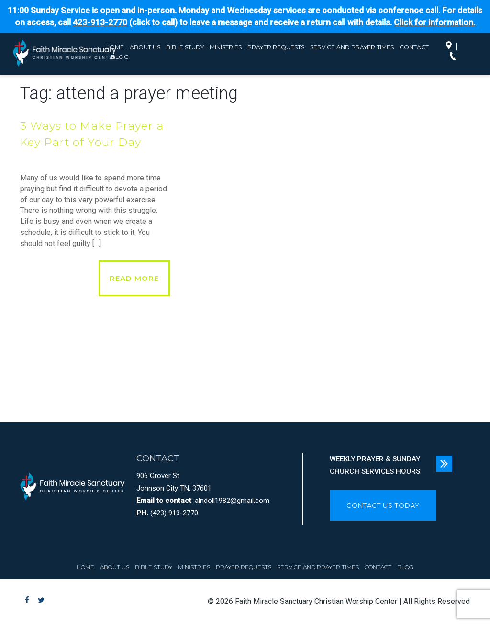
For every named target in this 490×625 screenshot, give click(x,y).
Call (455, 57)
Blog (405, 566)
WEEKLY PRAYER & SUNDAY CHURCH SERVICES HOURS (375, 465)
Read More (134, 278)
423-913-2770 (100, 22)
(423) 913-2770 (174, 513)
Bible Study (185, 47)
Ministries (226, 47)
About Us (145, 47)
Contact (414, 47)
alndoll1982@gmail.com (232, 500)
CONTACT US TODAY (383, 505)
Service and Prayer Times (352, 47)
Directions (451, 46)
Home (85, 566)
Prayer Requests (275, 47)
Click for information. (434, 22)
